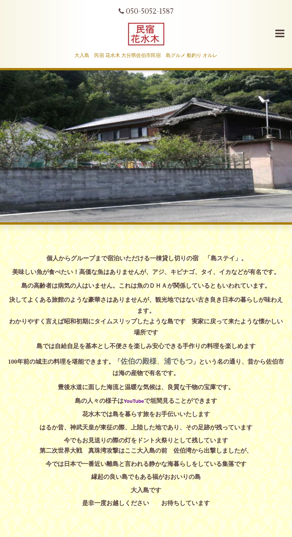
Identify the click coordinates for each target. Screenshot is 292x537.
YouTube (134, 401)
